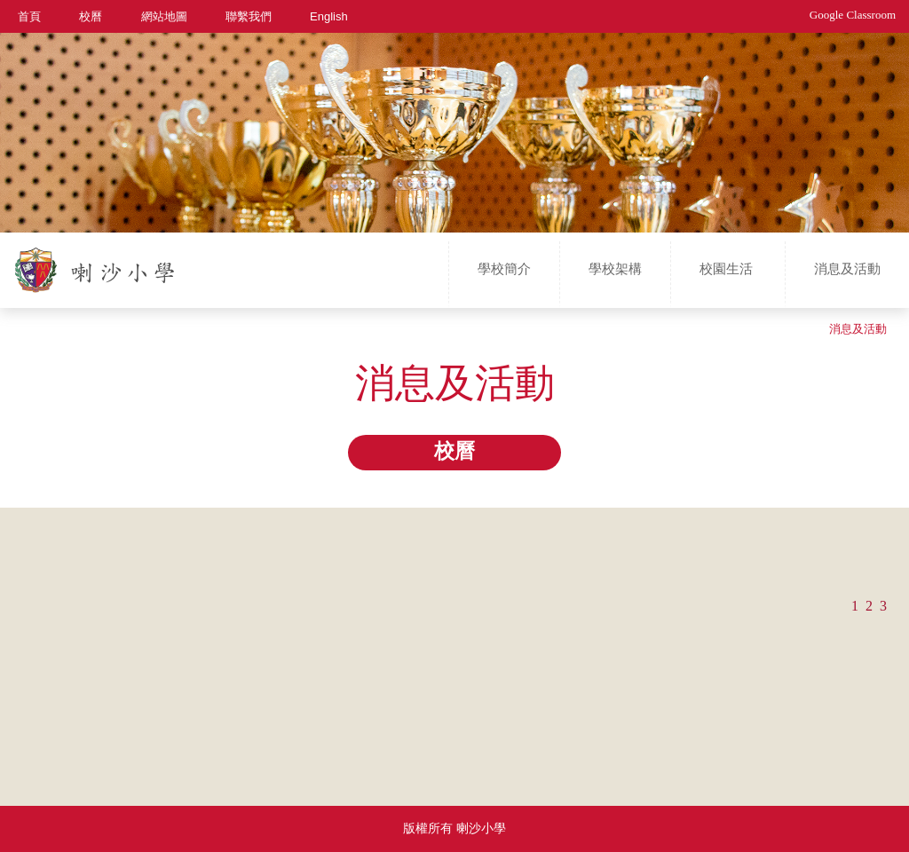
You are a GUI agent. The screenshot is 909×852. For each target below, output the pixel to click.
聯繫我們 (248, 15)
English (329, 15)
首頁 (29, 15)
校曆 (90, 15)
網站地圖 (164, 15)
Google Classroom (853, 14)
